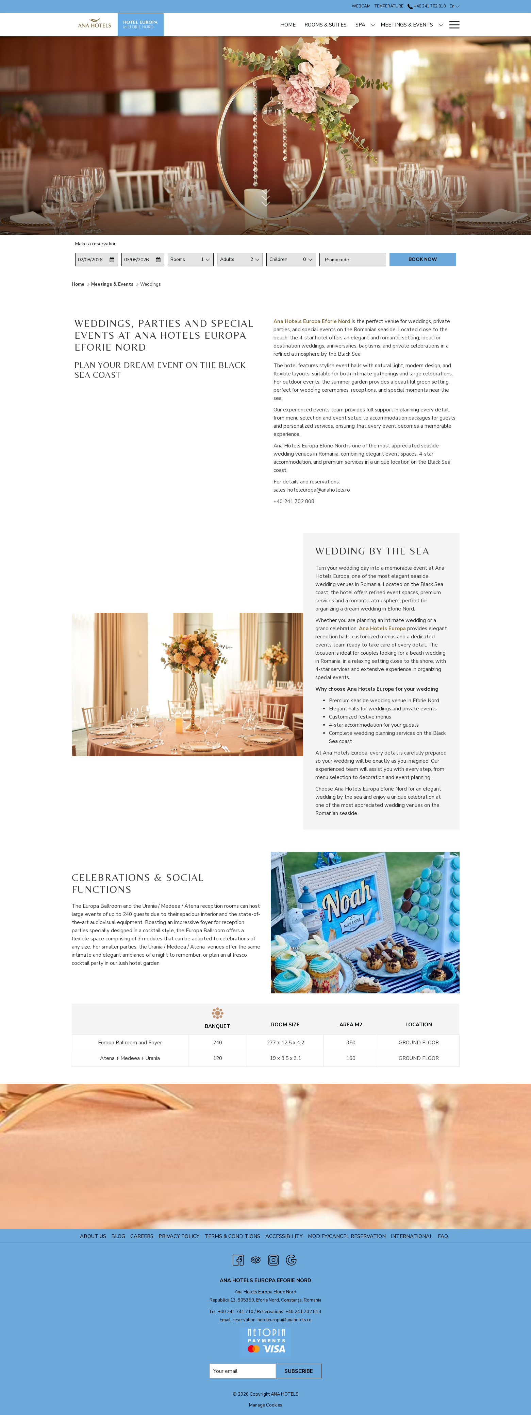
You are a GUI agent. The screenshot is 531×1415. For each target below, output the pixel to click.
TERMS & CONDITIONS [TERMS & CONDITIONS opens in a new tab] (233, 1236)
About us (93, 1236)
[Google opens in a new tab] (291, 1259)
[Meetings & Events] (355, 24)
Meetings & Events (112, 284)
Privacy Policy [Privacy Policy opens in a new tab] (180, 1236)
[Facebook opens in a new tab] (238, 1259)
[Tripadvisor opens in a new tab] (255, 1259)
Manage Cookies (265, 1405)
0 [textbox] (304, 259)
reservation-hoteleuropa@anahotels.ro (272, 1320)
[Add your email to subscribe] (243, 1371)
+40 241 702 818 (303, 1312)
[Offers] (407, 24)
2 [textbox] (251, 259)
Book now (423, 259)
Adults (227, 259)
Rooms (177, 259)
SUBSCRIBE (298, 1371)
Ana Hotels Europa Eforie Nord (311, 321)
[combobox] (202, 259)
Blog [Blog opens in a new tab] (119, 1236)
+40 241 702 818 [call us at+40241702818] (427, 6)
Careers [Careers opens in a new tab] (142, 1236)
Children (278, 259)
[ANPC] (432, 24)
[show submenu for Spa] (321, 24)
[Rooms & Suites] (273, 24)
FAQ (443, 1236)
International (412, 1236)
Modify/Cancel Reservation (347, 1236)
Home (78, 284)
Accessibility (284, 1236)
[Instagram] (273, 1259)
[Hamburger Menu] (452, 24)
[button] (96, 259)
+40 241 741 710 (235, 1312)
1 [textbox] (202, 259)
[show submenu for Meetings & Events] (389, 24)
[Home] (236, 24)
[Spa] (309, 24)
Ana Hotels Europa (382, 628)
